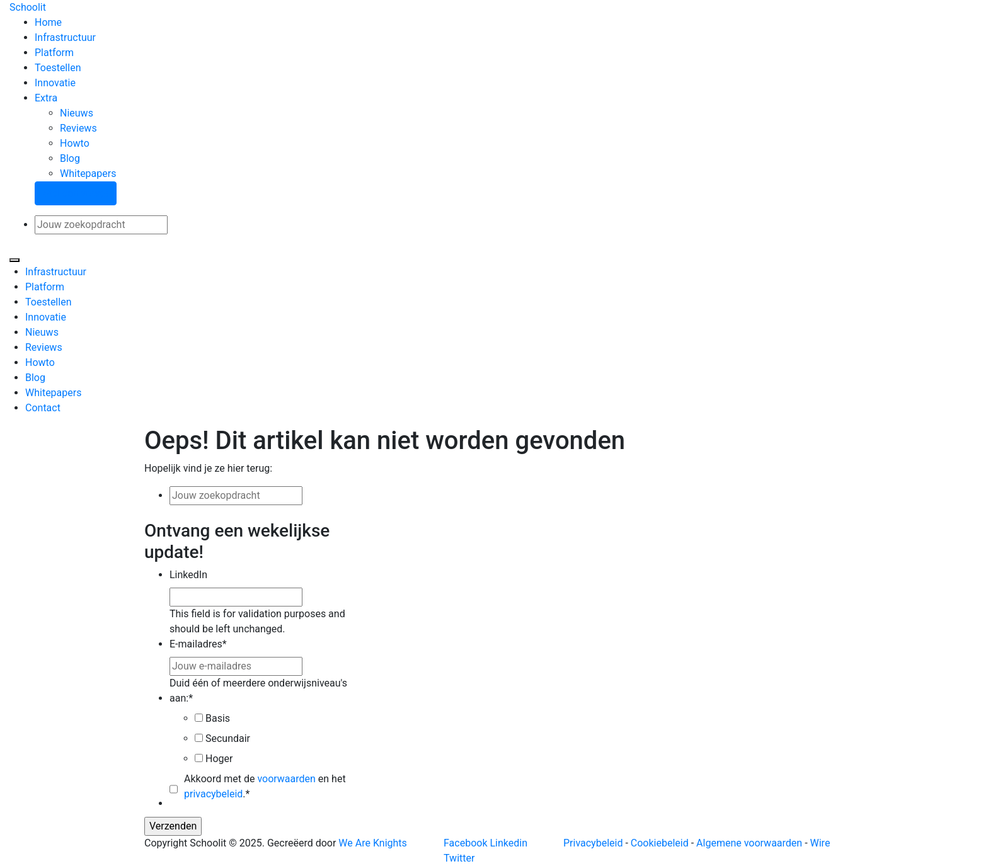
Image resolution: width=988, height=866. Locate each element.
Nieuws (76, 113)
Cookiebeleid (660, 843)
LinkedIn (188, 575)
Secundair (227, 738)
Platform (54, 53)
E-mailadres (198, 644)
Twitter (459, 858)
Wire (820, 843)
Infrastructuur (65, 37)
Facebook (465, 843)
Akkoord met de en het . (265, 786)
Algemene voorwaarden (749, 843)
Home (48, 22)
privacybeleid (213, 794)
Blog (70, 158)
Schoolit (27, 7)
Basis (217, 718)
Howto (74, 143)
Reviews (78, 128)
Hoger (219, 759)
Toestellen (58, 68)
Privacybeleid (593, 843)
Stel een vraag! (75, 193)
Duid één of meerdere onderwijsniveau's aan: (258, 690)
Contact (42, 408)
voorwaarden (286, 779)
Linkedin (508, 843)
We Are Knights (372, 843)
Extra (46, 98)
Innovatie (55, 83)
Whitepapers (88, 173)
